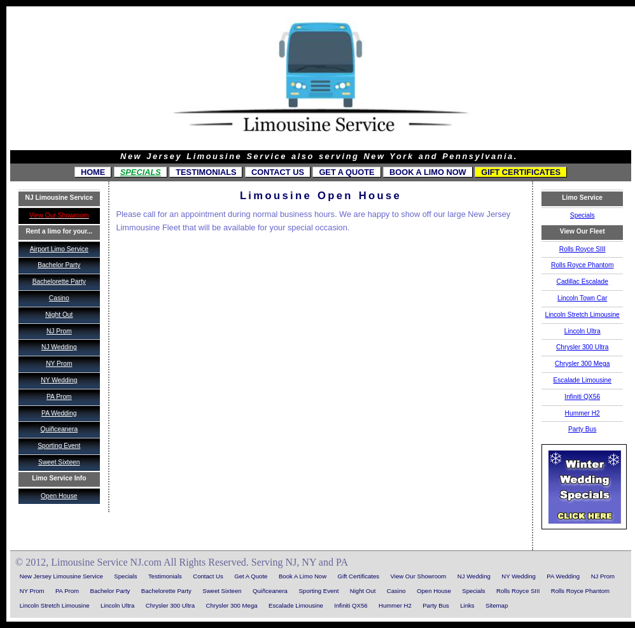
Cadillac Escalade (582, 281)
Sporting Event (59, 445)
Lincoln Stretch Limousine (582, 314)
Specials (140, 172)
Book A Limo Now (427, 172)
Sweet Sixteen (59, 462)
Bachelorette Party (59, 281)
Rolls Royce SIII (582, 249)
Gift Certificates (521, 172)
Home (93, 172)
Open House (59, 495)
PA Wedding (58, 413)
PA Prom (59, 396)
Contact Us (277, 172)
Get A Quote (346, 172)
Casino (59, 298)
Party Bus (582, 429)
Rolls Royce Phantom (582, 265)
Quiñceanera (59, 429)
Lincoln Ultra (582, 331)
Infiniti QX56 (582, 396)
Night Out (59, 314)
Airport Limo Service (59, 249)
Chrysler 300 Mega (582, 363)
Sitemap (496, 605)
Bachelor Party (59, 265)
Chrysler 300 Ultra (582, 347)
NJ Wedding (59, 347)
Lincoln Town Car (582, 298)
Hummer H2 (582, 413)
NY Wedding (59, 380)
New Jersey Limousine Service (61, 576)
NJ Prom (59, 331)
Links (467, 605)
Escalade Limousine (582, 380)
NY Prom (59, 363)
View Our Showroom (419, 576)
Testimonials (206, 172)
